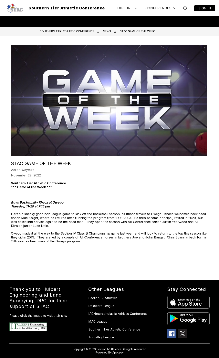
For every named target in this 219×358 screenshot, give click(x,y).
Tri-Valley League (101, 337)
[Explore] (127, 8)
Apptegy (118, 352)
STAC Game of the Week (137, 31)
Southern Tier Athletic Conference (67, 31)
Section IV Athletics (102, 298)
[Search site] (185, 8)
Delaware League (101, 306)
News (107, 31)
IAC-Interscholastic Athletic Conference (118, 314)
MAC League (97, 321)
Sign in (204, 8)
